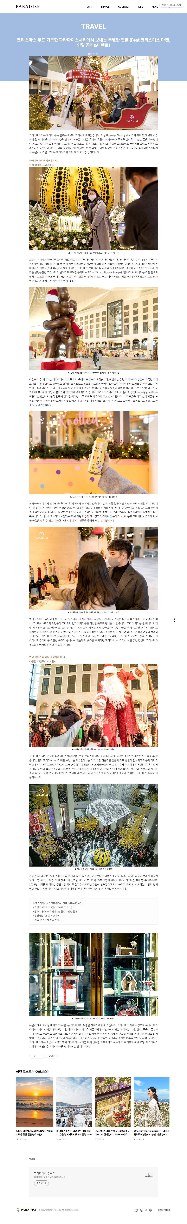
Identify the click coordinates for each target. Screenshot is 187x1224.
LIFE (140, 6)
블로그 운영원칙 (163, 1210)
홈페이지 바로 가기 (49, 919)
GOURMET (124, 6)
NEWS (155, 6)
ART (89, 6)
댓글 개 (32, 1158)
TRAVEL (105, 6)
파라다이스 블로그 (44, 1173)
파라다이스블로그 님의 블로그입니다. (50, 1177)
